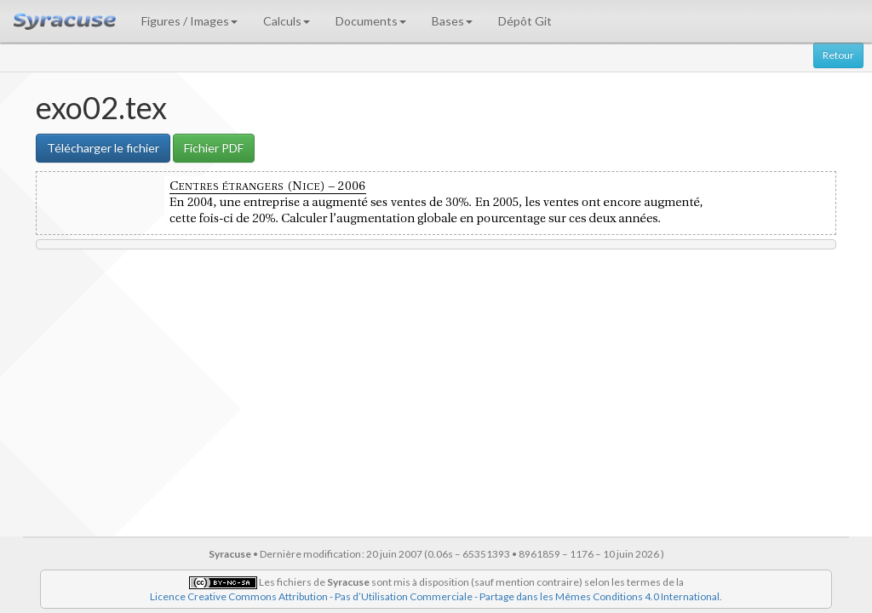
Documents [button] (371, 21)
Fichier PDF (214, 147)
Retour (838, 55)
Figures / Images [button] (189, 21)
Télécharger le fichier (103, 147)
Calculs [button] (286, 21)
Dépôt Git (525, 21)
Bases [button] (452, 21)
